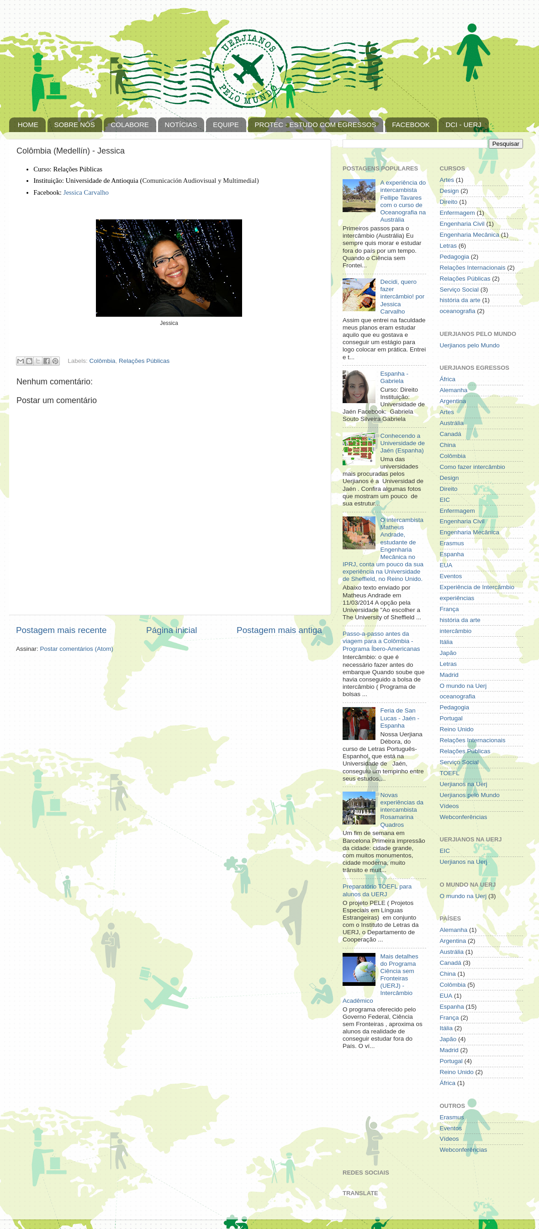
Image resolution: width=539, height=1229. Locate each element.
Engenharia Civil (462, 223)
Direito (449, 201)
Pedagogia (455, 256)
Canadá (450, 434)
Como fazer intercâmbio (472, 466)
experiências (457, 598)
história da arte (460, 300)
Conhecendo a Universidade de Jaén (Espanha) (402, 443)
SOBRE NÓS (74, 124)
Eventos (451, 576)
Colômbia (103, 360)
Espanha (452, 554)
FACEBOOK (411, 124)
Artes (447, 179)
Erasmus (452, 543)
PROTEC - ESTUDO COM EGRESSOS (315, 124)
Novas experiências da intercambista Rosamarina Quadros (401, 810)
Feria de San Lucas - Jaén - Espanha (399, 718)
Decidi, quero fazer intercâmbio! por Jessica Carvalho (402, 296)
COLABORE (129, 124)
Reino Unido (457, 729)
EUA (446, 565)
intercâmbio (456, 631)
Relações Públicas (144, 360)
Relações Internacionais (473, 267)
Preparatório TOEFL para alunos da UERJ (377, 890)
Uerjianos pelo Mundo (470, 345)
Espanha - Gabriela (394, 377)
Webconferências (463, 817)
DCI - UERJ (463, 124)
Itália (446, 641)
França (449, 609)
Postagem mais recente (61, 630)
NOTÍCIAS (181, 124)
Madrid (449, 674)
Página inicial (171, 630)
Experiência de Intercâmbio (477, 587)
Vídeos (449, 806)
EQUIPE (226, 124)
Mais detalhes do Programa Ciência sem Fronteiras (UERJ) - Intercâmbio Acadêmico (380, 978)
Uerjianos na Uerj (463, 784)
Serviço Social (459, 289)
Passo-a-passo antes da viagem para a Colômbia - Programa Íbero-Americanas (381, 641)
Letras (448, 245)
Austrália (452, 423)
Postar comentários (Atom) (77, 648)
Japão (448, 652)
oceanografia (458, 311)
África (448, 379)
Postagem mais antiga (279, 630)
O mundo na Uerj (463, 685)
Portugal (451, 718)
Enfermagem (457, 212)
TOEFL (450, 773)
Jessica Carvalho (86, 192)
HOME (28, 124)
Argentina (453, 401)
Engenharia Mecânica (470, 234)
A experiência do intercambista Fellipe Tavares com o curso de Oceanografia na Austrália (403, 201)
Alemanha (454, 390)
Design (449, 190)
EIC (445, 499)
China (448, 445)
